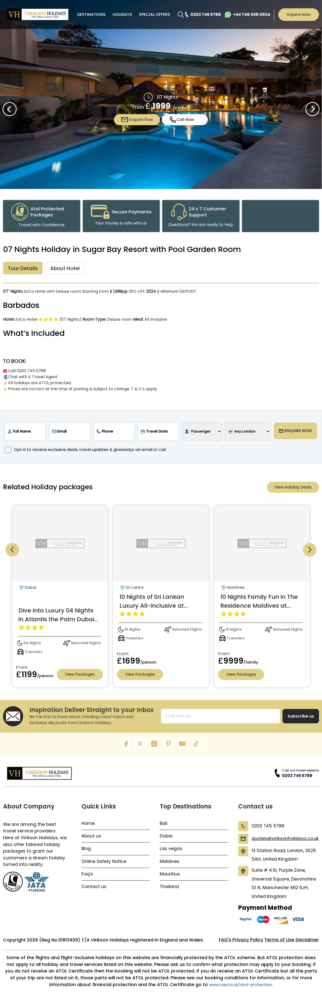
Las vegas (171, 851)
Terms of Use (279, 945)
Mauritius (170, 877)
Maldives (169, 864)
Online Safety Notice (104, 864)
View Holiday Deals (292, 488)
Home (88, 826)
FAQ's (224, 945)
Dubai (166, 838)
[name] (25, 433)
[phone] (114, 433)
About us (92, 838)
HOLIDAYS (122, 14)
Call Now (182, 120)
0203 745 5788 (297, 778)
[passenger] (202, 433)
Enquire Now (137, 120)
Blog (86, 851)
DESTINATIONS (91, 14)
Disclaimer (307, 945)
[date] (158, 433)
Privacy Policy (247, 945)
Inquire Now (298, 14)
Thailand (169, 890)
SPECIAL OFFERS (154, 14)
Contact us (94, 890)
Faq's (87, 877)
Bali (164, 826)
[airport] (247, 433)
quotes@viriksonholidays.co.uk (285, 841)
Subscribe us (301, 719)
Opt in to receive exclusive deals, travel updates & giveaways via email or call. (86, 451)
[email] (69, 433)
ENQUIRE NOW (295, 433)
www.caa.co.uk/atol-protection (240, 990)
